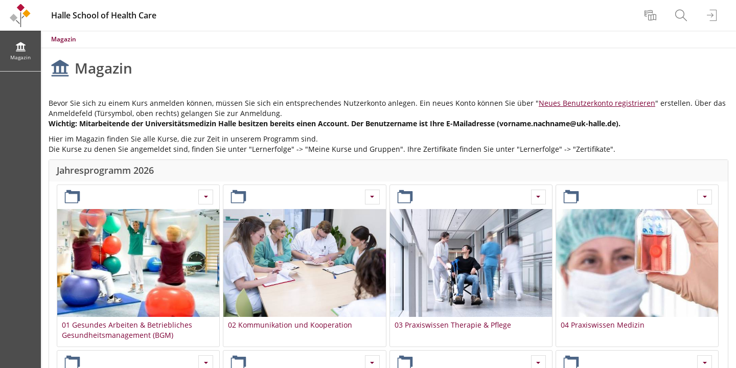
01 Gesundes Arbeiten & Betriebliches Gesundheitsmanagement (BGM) (127, 330)
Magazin (63, 39)
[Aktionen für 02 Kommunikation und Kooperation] (372, 197)
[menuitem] (651, 15)
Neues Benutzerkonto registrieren (597, 103)
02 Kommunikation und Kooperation (290, 325)
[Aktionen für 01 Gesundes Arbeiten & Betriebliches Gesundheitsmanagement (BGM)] (205, 197)
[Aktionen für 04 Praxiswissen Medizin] (704, 197)
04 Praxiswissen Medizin (603, 325)
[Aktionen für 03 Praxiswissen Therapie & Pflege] (538, 197)
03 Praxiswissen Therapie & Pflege (453, 325)
